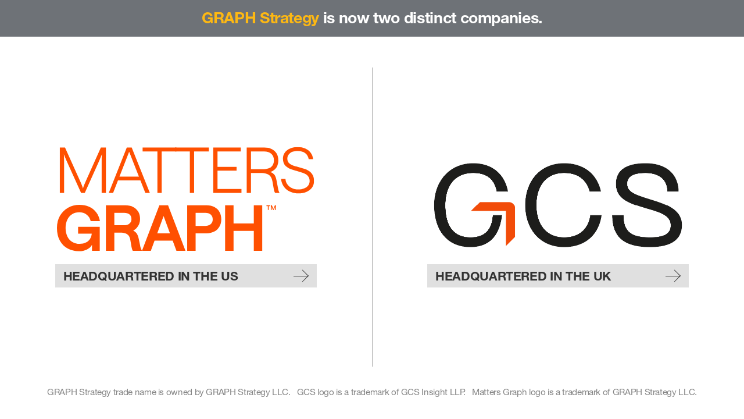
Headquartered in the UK (558, 275)
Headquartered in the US (186, 275)
